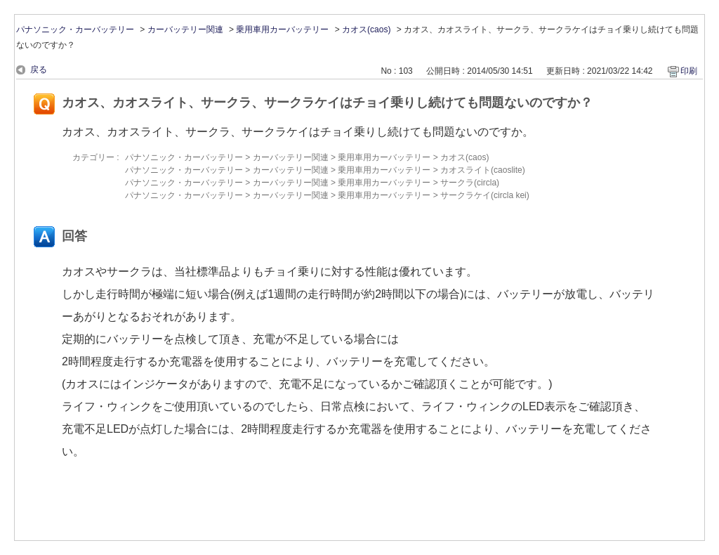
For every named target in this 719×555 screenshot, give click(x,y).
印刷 (688, 71)
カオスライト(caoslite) (482, 170)
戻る (38, 69)
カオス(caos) (366, 29)
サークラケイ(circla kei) (484, 195)
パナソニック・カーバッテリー (75, 29)
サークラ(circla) (469, 183)
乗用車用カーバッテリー (282, 29)
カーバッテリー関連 (185, 29)
